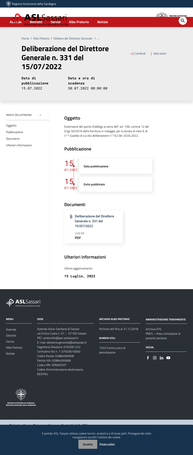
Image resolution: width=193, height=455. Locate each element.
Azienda (15, 35)
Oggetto (11, 138)
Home (25, 51)
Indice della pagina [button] (18, 128)
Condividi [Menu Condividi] (138, 66)
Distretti (36, 35)
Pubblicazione (14, 145)
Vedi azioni (157, 66)
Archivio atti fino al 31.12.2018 (118, 342)
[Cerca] (183, 34)
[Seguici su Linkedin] (161, 370)
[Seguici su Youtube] (168, 370)
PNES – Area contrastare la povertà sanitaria (163, 348)
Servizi (56, 35)
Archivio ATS (153, 342)
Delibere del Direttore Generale (73, 51)
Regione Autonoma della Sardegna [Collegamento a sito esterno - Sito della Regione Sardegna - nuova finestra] (34, 4)
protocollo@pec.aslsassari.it (61, 351)
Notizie (102, 35)
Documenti (13, 151)
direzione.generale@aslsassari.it (67, 355)
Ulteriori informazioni (19, 158)
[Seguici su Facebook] (148, 370)
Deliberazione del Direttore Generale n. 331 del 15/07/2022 (134, 51)
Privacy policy (107, 444)
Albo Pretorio (79, 35)
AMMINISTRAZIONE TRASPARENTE (166, 332)
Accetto (88, 444)
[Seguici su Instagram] (154, 370)
